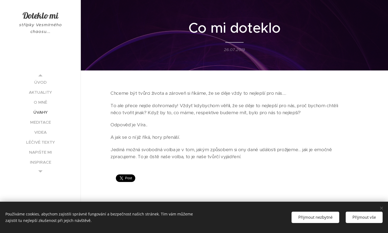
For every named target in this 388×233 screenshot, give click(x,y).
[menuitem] (40, 82)
